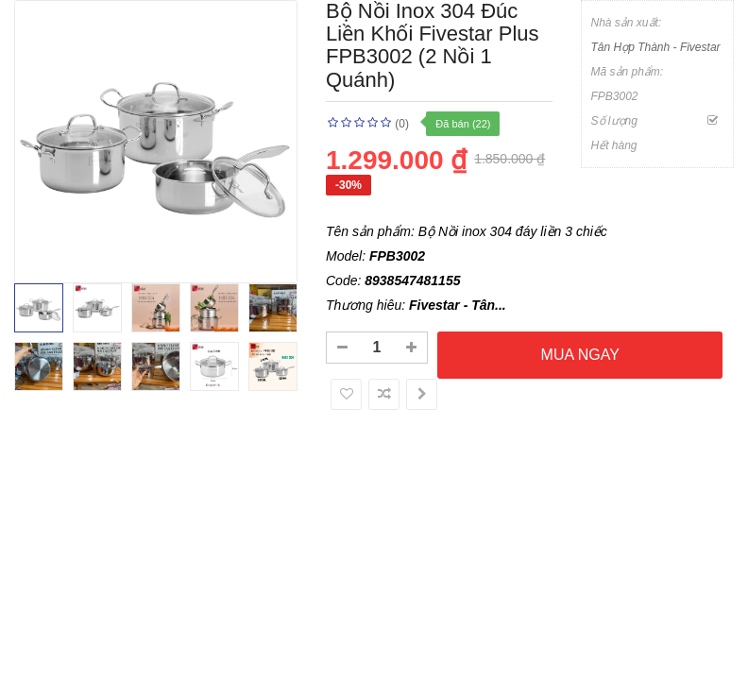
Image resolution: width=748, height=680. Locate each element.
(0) (402, 123)
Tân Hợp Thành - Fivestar (656, 47)
